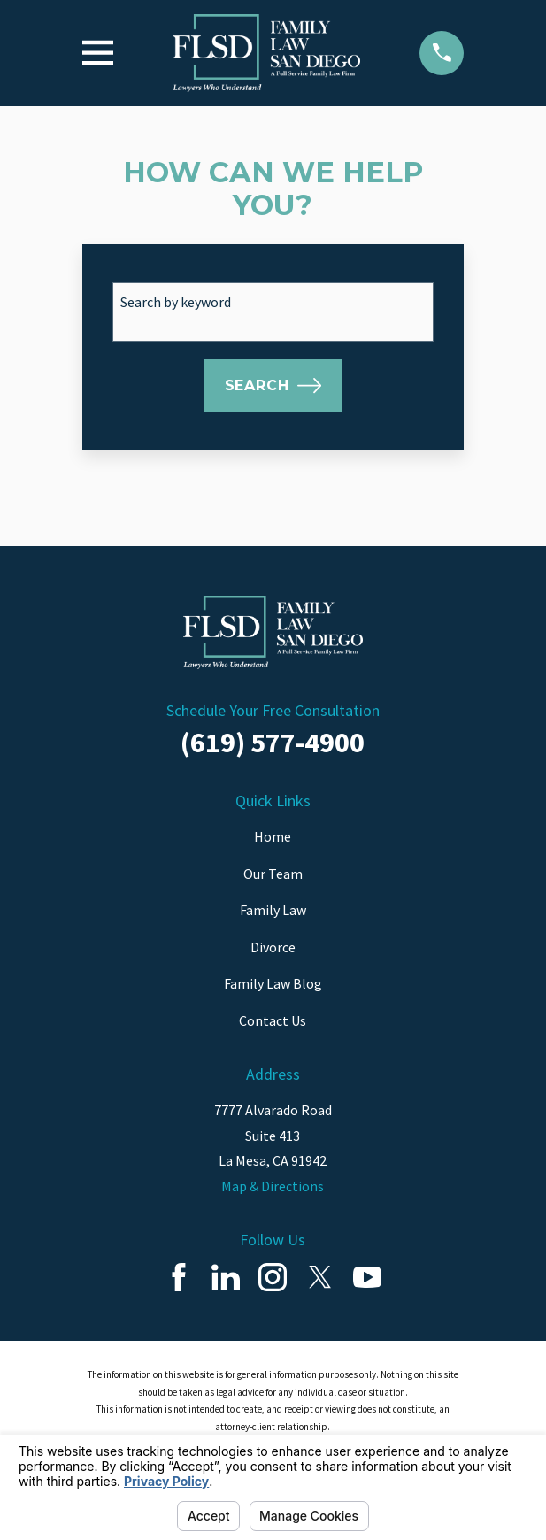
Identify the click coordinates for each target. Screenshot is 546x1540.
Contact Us (272, 1020)
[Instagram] (272, 1277)
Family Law (273, 910)
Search (273, 385)
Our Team (273, 873)
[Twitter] (320, 1277)
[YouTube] (367, 1277)
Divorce (273, 947)
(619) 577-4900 (273, 742)
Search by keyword (175, 302)
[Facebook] (179, 1277)
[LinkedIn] (225, 1277)
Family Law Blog (273, 983)
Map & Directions (272, 1186)
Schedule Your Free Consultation (273, 710)
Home (272, 836)
